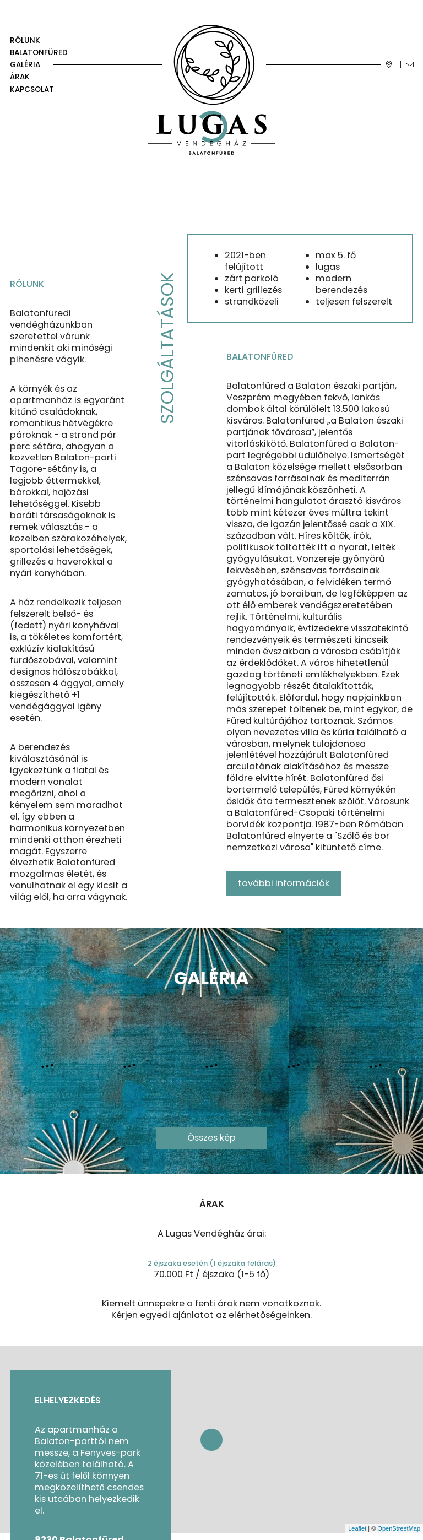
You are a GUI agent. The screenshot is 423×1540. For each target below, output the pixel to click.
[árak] (39, 77)
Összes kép (211, 1137)
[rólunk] (39, 41)
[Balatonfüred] (39, 53)
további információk (283, 883)
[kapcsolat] (39, 89)
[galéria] (39, 65)
